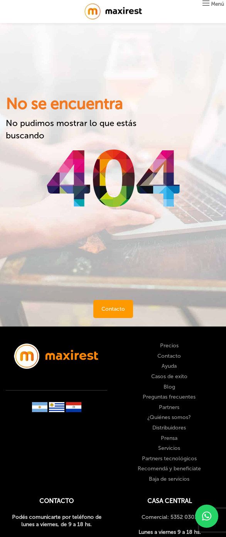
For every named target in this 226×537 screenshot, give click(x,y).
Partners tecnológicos (169, 458)
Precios (169, 345)
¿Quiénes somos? (169, 417)
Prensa (169, 438)
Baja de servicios (169, 479)
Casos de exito (169, 376)
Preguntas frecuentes (169, 397)
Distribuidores (169, 427)
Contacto (113, 309)
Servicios (169, 448)
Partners (169, 407)
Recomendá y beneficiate (169, 468)
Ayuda (169, 366)
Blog (169, 387)
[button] (206, 516)
